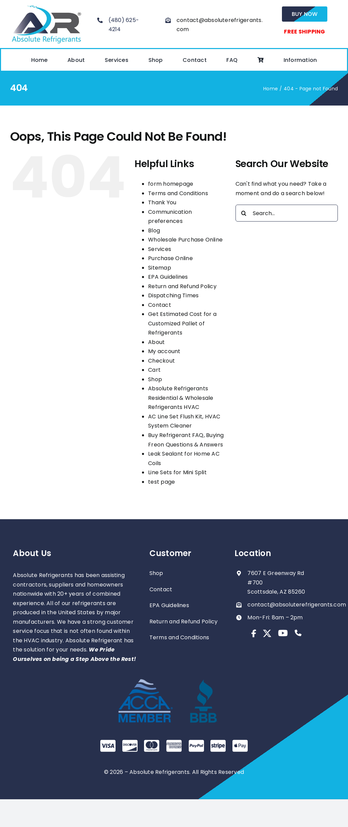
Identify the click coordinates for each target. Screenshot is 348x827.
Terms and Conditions (178, 193)
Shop (155, 379)
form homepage (170, 184)
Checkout (161, 361)
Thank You (162, 202)
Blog (154, 230)
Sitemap (159, 268)
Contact (159, 305)
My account (164, 351)
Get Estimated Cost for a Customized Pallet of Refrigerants (182, 323)
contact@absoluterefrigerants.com (296, 604)
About (156, 342)
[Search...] (287, 213)
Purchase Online (170, 258)
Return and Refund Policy (182, 286)
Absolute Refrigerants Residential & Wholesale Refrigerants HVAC (180, 398)
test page (161, 482)
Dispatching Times (173, 295)
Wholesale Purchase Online (185, 240)
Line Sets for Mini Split (177, 472)
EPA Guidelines (168, 277)
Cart (154, 370)
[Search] (244, 213)
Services (159, 249)
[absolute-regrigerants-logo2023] (46, 6)
